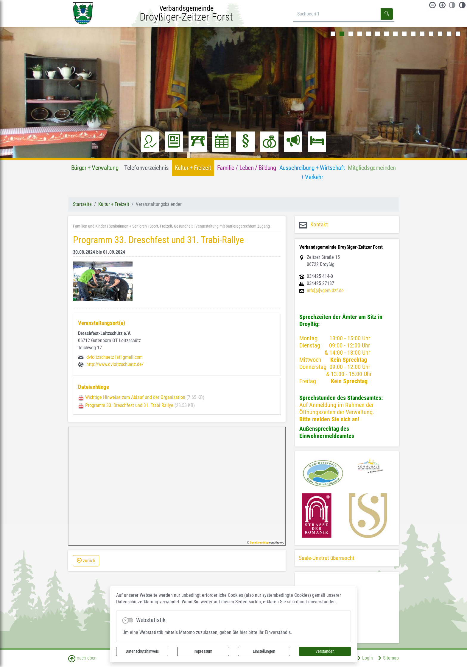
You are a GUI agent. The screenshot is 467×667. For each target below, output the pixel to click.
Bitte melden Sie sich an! (329, 419)
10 (413, 34)
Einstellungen (264, 651)
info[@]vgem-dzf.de (325, 290)
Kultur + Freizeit (113, 204)
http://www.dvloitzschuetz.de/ (115, 364)
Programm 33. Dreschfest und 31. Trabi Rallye (129, 405)
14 (449, 34)
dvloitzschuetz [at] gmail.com (114, 357)
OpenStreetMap (259, 542)
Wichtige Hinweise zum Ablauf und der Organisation (135, 397)
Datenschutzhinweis (142, 651)
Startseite (82, 204)
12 (431, 34)
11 (422, 34)
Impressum (203, 651)
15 (458, 34)
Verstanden (324, 651)
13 (440, 34)
